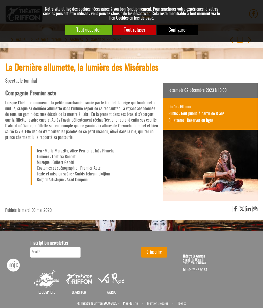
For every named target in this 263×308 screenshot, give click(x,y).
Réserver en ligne (200, 120)
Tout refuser (134, 30)
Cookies (122, 18)
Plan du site (130, 303)
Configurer (177, 30)
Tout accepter (88, 30)
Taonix (182, 303)
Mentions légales (157, 303)
